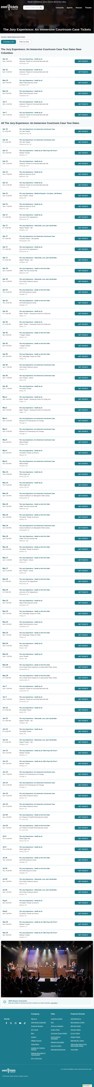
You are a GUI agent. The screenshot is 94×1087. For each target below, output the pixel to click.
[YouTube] (20, 1023)
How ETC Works (56, 1046)
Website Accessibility (57, 1042)
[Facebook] (6, 1023)
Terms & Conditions (57, 1026)
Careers (33, 1037)
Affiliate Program (36, 1041)
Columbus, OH (8, 42)
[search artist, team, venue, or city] (33, 7)
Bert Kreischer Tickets (77, 1022)
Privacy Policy (55, 1030)
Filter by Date (24, 42)
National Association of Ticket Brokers (38, 1054)
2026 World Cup (76, 1019)
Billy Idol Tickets (76, 1026)
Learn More (54, 1003)
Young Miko (74, 1049)
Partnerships (35, 1044)
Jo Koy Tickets (75, 1033)
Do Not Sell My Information (55, 1037)
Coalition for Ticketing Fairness (38, 1048)
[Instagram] (15, 1023)
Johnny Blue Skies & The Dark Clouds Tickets (78, 1045)
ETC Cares (34, 1030)
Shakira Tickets (75, 1037)
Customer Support (56, 1019)
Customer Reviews (37, 1026)
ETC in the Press (36, 1058)
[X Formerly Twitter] (11, 1023)
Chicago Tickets (76, 1030)
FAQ (52, 1022)
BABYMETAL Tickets (77, 1041)
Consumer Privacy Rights (59, 1033)
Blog (32, 1033)
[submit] (41, 8)
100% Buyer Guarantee (38, 1022)
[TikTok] (24, 1023)
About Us (34, 1019)
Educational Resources (58, 1049)
